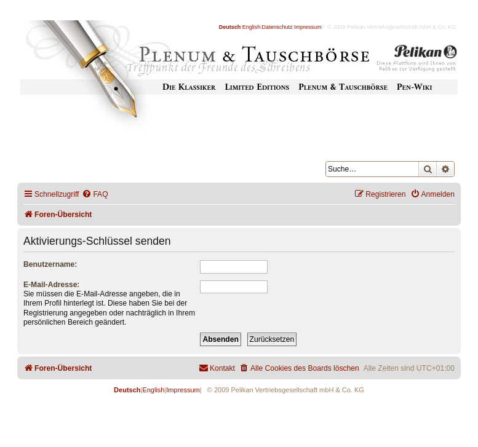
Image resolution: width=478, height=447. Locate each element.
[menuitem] (95, 194)
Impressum (308, 27)
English (251, 27)
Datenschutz (277, 27)
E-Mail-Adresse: (51, 284)
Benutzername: (50, 264)
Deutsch (230, 27)
